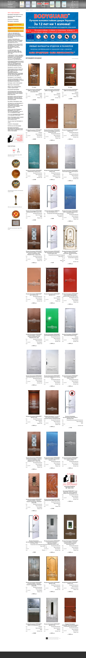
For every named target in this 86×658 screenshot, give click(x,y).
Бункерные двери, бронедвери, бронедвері (14, 17)
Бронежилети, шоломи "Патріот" (15, 67)
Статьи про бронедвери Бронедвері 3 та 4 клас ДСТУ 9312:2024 (16, 115)
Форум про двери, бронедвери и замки (15, 28)
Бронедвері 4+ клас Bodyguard (14, 77)
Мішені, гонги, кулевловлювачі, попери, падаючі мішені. (14, 87)
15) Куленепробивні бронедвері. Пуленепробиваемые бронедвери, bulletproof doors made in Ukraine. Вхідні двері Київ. (15, 93)
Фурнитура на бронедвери (13, 84)
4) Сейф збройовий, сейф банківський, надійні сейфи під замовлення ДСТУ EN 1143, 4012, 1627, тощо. (15, 52)
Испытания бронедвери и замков (15, 31)
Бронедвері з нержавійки (13, 21)
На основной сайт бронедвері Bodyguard (14, 25)
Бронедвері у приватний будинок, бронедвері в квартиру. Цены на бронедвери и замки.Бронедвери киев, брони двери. (15, 98)
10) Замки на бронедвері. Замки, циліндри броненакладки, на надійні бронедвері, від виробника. (16, 80)
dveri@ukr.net (12, 7)
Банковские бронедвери (13, 19)
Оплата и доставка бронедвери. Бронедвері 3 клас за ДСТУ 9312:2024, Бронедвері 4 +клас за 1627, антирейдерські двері (15, 111)
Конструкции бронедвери (13, 89)
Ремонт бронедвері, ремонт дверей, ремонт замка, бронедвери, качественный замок (16, 118)
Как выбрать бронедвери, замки (15, 101)
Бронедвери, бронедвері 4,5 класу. (15, 14)
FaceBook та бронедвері (13, 124)
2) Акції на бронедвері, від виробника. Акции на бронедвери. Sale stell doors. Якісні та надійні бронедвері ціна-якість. (15, 41)
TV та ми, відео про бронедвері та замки (15, 121)
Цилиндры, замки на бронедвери (15, 83)
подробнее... (10, 4)
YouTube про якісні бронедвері (14, 125)
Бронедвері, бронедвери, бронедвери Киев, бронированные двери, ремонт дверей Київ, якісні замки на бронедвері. (15, 129)
